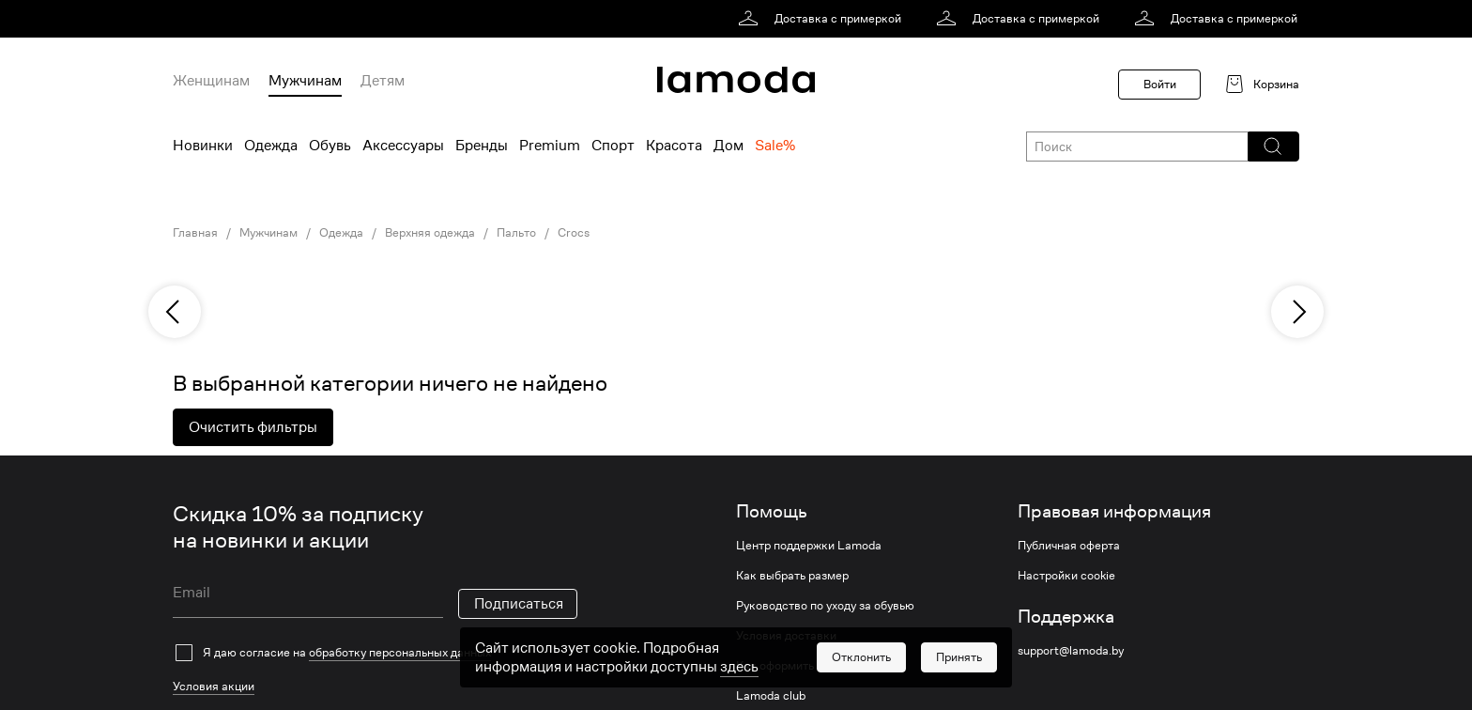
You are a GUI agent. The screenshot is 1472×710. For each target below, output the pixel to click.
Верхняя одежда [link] (430, 232)
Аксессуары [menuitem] (403, 145)
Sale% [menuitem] (775, 145)
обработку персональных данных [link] (400, 652)
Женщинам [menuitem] (211, 80)
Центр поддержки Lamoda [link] (809, 545)
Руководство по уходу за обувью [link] (825, 605)
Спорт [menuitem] (613, 145)
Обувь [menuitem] (330, 145)
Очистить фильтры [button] (253, 427)
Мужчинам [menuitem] (305, 80)
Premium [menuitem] (549, 145)
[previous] (174, 312)
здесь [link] (739, 666)
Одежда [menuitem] (271, 145)
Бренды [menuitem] (481, 145)
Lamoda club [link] (770, 695)
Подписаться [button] (518, 603)
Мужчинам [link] (268, 232)
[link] (823, 19)
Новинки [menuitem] (203, 145)
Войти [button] (1159, 84)
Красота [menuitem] (674, 145)
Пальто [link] (516, 232)
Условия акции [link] (213, 686)
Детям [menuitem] (382, 80)
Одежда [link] (341, 232)
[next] (1297, 312)
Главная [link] (195, 232)
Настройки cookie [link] (1066, 575)
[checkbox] (375, 652)
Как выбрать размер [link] (792, 575)
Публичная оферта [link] (1069, 545)
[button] (1272, 146)
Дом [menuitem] (728, 145)
